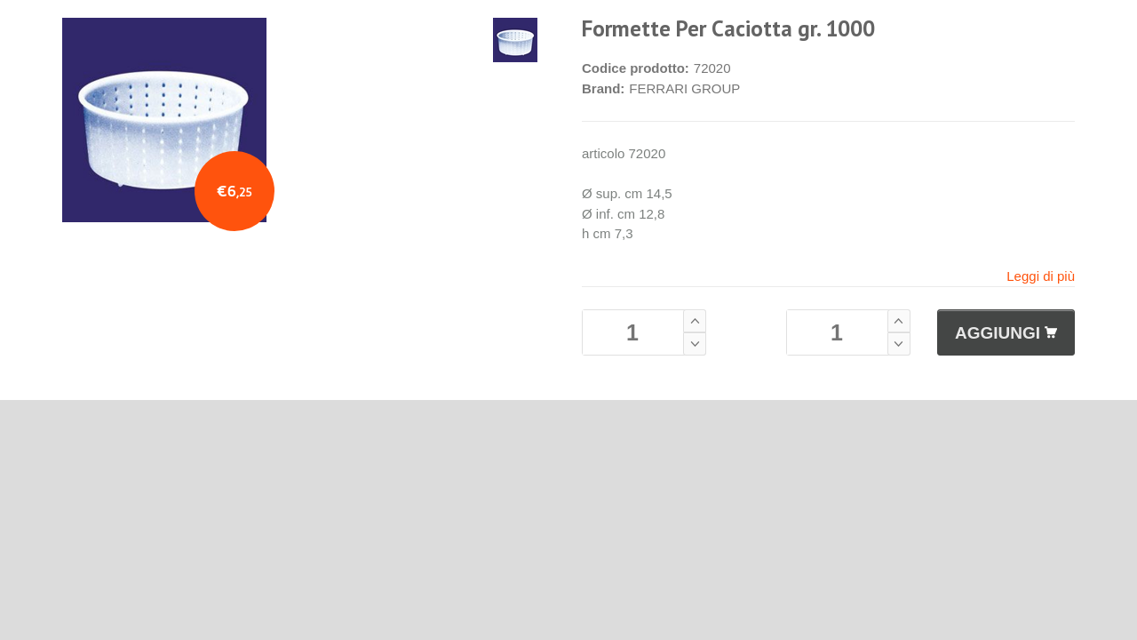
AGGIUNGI (1006, 333)
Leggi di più (1040, 276)
